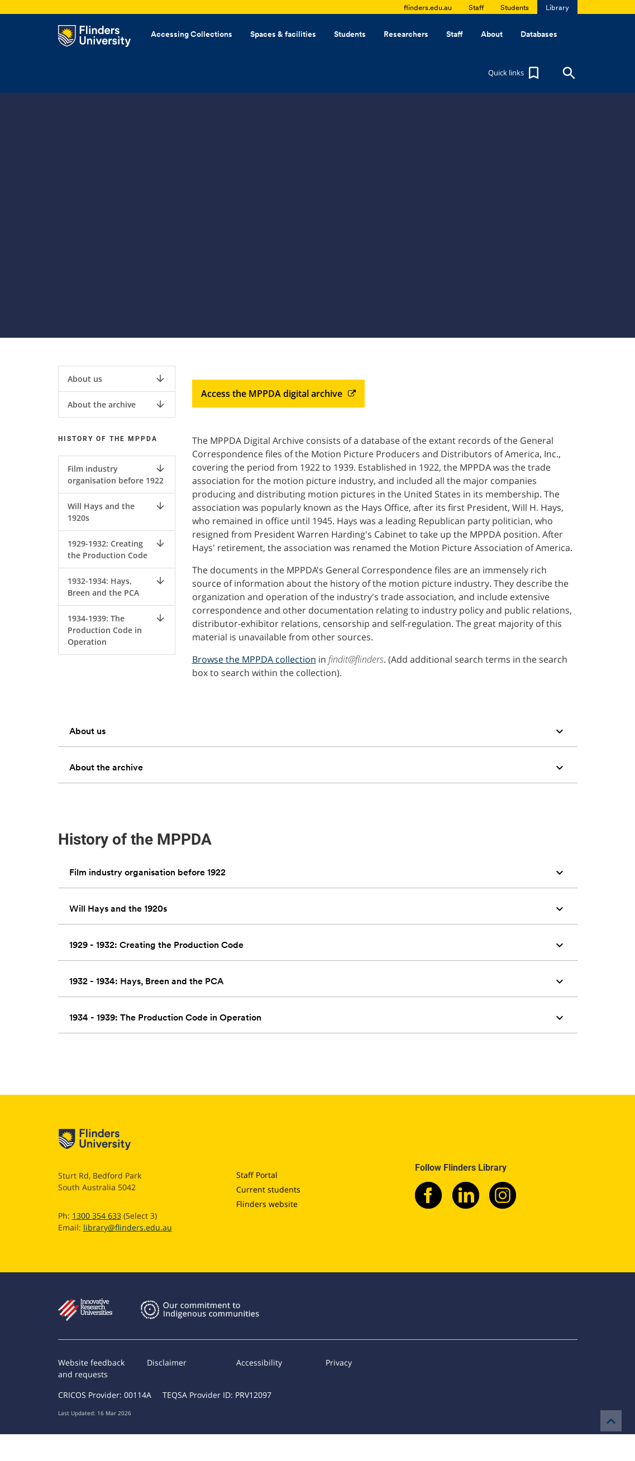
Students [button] (350, 34)
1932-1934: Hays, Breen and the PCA (117, 586)
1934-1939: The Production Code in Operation (117, 629)
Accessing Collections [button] (191, 34)
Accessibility (259, 1362)
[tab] (317, 731)
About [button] (492, 34)
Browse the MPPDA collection (254, 659)
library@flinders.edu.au (127, 1227)
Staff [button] (454, 34)
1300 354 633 (96, 1215)
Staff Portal (257, 1175)
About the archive (117, 404)
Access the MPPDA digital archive (278, 394)
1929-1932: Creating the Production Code (117, 549)
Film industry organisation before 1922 (117, 474)
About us (117, 378)
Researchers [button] (406, 34)
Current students (268, 1189)
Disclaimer (167, 1362)
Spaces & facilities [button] (283, 34)
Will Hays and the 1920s (117, 511)
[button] (515, 73)
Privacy (339, 1362)
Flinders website (267, 1204)
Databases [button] (539, 34)
